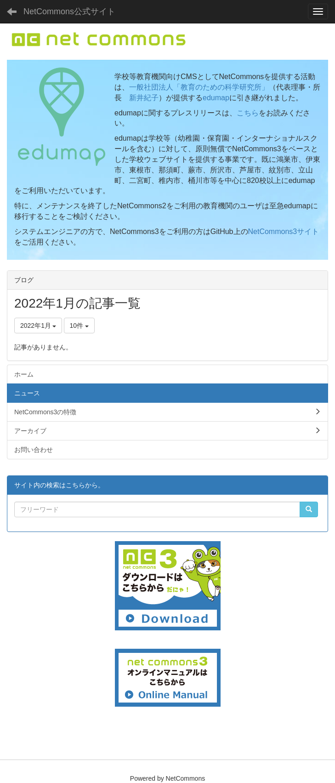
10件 (79, 325)
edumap (216, 98)
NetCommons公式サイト (69, 11)
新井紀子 (144, 98)
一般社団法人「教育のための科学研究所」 (199, 87)
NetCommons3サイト (283, 231)
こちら (248, 113)
